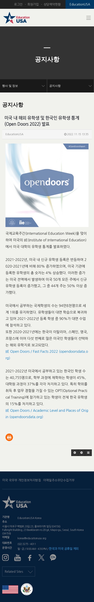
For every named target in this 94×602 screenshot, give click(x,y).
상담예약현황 (52, 4)
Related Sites (19, 571)
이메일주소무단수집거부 (58, 480)
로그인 (18, 4)
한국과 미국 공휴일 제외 (64, 548)
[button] (7, 59)
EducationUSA (80, 4)
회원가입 (33, 4)
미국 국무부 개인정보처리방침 (21, 480)
